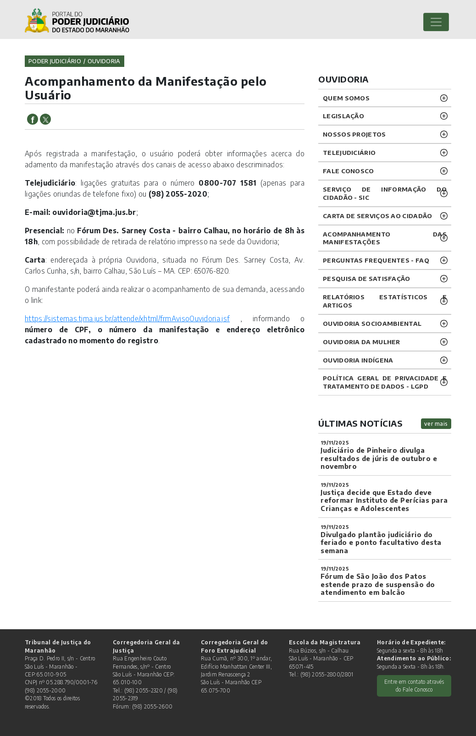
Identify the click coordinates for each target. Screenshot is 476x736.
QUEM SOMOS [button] (346, 98)
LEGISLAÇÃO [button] (343, 116)
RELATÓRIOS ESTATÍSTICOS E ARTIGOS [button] (385, 301)
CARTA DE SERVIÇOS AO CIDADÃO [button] (377, 216)
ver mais (436, 423)
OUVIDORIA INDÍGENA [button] (358, 360)
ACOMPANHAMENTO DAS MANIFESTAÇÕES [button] (385, 238)
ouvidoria (104, 61)
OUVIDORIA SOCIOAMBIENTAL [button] (372, 323)
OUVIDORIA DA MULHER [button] (361, 342)
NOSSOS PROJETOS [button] (354, 134)
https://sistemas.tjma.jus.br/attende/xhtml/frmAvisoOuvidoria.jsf (127, 318)
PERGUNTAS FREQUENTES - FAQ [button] (376, 260)
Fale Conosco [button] (348, 171)
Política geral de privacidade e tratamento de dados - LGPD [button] (385, 382)
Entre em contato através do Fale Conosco (414, 685)
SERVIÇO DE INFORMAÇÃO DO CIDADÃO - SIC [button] (385, 193)
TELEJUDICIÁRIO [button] (349, 152)
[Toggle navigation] (436, 22)
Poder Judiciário (54, 61)
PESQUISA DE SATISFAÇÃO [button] (366, 278)
